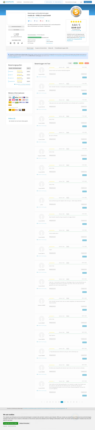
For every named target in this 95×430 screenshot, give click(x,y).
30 (50, 402)
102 (70, 63)
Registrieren (88, 2)
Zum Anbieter (16, 29)
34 (61, 402)
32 (55, 402)
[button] (30, 21)
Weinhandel (41, 17)
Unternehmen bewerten (16, 26)
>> (82, 402)
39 (76, 402)
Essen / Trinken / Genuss (33, 17)
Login (81, 2)
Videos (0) (50, 48)
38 (73, 402)
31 (53, 402)
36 (67, 402)
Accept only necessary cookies (10, 423)
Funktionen (19, 2)
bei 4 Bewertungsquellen (76, 30)
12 (81, 63)
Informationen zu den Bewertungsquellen (22, 84)
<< (41, 402)
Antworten (84, 77)
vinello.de (48, 40)
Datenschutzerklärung (12, 426)
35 (64, 402)
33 (58, 402)
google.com (11, 74)
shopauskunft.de (12, 81)
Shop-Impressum (49, 43)
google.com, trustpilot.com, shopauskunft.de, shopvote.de (76, 39)
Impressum (5, 426)
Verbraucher (49, 2)
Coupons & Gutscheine (41, 48)
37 (70, 402)
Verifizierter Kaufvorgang (41, 76)
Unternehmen (58, 2)
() (83, 74)
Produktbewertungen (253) (61, 48)
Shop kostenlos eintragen (71, 2)
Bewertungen (30, 48)
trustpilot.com (11, 78)
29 (47, 402)
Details (68, 67)
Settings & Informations (24, 423)
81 (75, 63)
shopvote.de (11, 71)
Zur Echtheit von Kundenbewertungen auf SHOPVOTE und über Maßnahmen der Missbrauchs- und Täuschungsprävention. (45, 408)
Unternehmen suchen (28, 2)
